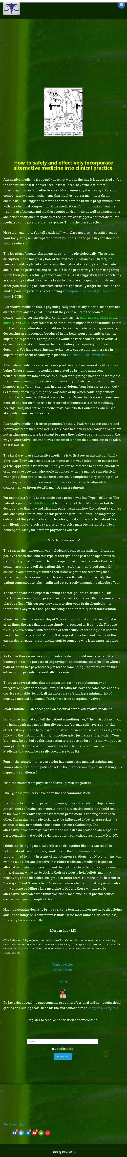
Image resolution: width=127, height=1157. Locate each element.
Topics (63, 982)
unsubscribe (63, 1048)
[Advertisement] (63, 44)
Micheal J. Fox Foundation (87, 355)
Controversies (62, 964)
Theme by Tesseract (61, 1152)
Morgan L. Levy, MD (103, 1008)
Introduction (62, 970)
